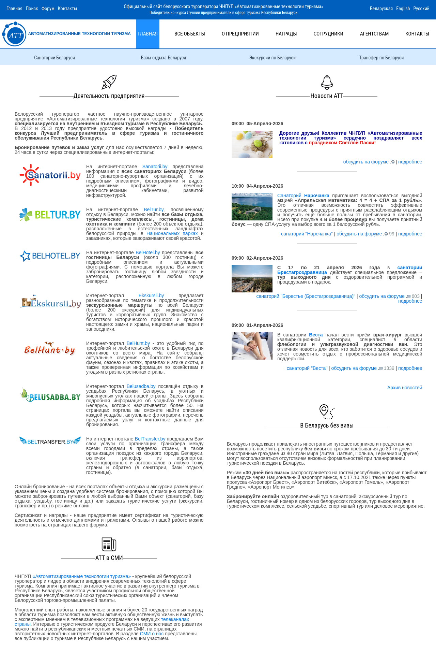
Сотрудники (328, 34)
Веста (316, 334)
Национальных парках (172, 233)
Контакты (67, 8)
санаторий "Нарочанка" (307, 233)
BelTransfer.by (151, 439)
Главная (14, 8)
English (403, 8)
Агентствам (374, 34)
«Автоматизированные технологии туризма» (81, 576)
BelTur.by (154, 209)
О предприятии (240, 34)
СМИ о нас (152, 633)
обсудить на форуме (366, 161)
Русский (421, 8)
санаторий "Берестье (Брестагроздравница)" (306, 296)
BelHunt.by (140, 343)
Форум (48, 8)
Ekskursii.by (151, 295)
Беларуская (381, 8)
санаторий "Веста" (308, 368)
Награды (286, 34)
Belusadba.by (141, 386)
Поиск (32, 8)
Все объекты (189, 34)
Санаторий (303, 195)
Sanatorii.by (155, 166)
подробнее (410, 161)
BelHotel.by (149, 252)
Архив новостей (404, 387)
